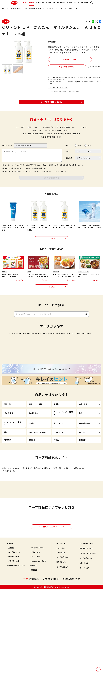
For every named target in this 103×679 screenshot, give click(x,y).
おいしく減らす (36, 646)
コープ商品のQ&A (83, 3)
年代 (67, 151)
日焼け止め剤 (33, 8)
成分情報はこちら (65, 59)
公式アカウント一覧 (51, 616)
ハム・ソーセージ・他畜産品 (63, 470)
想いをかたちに (40, 3)
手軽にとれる (35, 642)
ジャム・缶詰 (59, 490)
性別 (67, 145)
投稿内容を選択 (7, 145)
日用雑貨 (82, 497)
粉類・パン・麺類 (35, 461)
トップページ (5, 8)
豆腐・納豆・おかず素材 (37, 490)
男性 (79, 145)
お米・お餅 (83, 461)
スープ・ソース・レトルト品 (13, 480)
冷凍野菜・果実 (85, 481)
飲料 (5, 490)
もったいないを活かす (38, 650)
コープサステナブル (38, 637)
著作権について (52, 171)
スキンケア (26, 8)
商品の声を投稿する (60, 66)
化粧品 (19, 8)
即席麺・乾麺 (33, 470)
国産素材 (34, 655)
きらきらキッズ (13, 650)
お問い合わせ (84, 652)
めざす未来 (61, 642)
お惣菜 (31, 481)
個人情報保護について (70, 668)
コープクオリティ (14, 642)
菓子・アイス (59, 481)
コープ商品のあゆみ (86, 633)
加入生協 (68, 158)
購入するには (61, 3)
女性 (89, 145)
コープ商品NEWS (50, 3)
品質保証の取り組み (86, 638)
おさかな (82, 490)
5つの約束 (61, 638)
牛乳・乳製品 (8, 470)
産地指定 (34, 659)
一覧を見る (51, 238)
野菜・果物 (8, 461)
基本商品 (11, 637)
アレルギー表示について (87, 643)
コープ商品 (18, 2)
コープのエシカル (71, 3)
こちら (43, 137)
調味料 (56, 461)
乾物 (80, 470)
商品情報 (31, 3)
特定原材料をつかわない (16, 655)
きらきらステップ (14, 646)
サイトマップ (84, 657)
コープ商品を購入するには (51, 102)
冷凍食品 (32, 497)
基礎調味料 (8, 497)
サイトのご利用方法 (49, 668)
